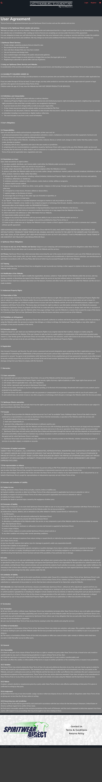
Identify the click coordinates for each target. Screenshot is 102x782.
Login (86, 3)
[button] (1, 3)
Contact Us (76, 726)
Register (93, 3)
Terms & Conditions (76, 730)
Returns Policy (76, 733)
